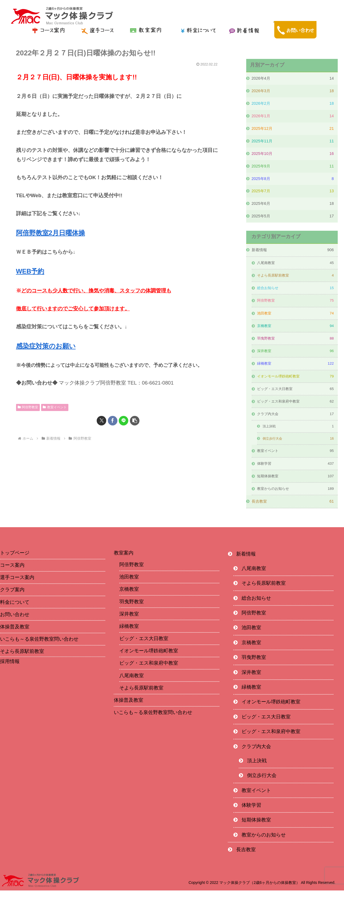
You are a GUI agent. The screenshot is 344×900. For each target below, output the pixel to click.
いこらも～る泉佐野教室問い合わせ (153, 722)
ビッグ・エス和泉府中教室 (148, 673)
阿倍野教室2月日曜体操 (50, 232)
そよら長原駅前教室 (141, 697)
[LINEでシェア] (123, 420)
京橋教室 (129, 599)
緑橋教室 (129, 635)
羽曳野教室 (131, 611)
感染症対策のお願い (46, 346)
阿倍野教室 (28, 407)
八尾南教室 (131, 685)
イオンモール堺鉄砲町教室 (148, 660)
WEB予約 (30, 271)
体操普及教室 (128, 709)
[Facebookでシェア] (112, 420)
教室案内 (123, 562)
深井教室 (129, 623)
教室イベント (55, 407)
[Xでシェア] (101, 420)
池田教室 (129, 586)
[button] (134, 420)
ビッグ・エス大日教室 (143, 648)
